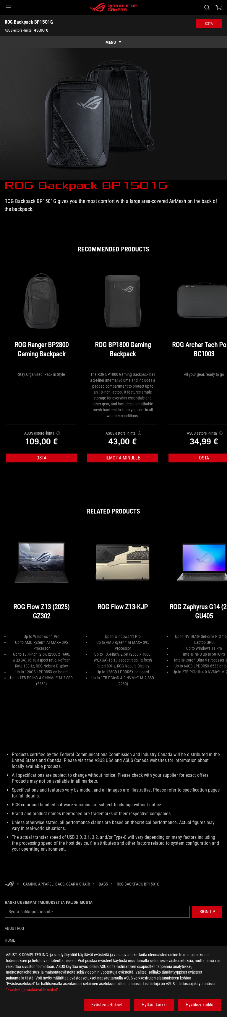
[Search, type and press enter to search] (206, 7)
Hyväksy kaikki (199, 1005)
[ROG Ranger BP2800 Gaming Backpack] (41, 318)
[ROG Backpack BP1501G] (138, 884)
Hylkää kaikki (154, 1005)
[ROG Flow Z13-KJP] (122, 580)
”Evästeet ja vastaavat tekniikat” (32, 989)
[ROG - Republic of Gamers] (113, 7)
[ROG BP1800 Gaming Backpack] (122, 318)
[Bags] (103, 884)
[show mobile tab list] (113, 42)
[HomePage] (9, 884)
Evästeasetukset (107, 1005)
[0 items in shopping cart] (218, 7)
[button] (8, 7)
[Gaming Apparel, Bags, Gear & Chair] (56, 884)
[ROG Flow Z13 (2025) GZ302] (41, 580)
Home (10, 940)
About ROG (14, 928)
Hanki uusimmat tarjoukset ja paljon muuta (49, 902)
